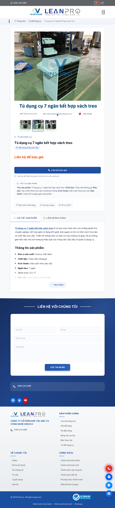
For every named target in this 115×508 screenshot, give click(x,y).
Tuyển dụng (17, 479)
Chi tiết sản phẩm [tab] (25, 218)
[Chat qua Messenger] (109, 485)
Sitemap (78, 504)
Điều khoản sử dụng (69, 484)
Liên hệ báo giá (57, 170)
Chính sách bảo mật (70, 465)
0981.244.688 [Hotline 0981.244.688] (18, 3)
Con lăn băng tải (68, 421)
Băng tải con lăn (68, 435)
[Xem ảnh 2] (38, 125)
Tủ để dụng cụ (23, 137)
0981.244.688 (24, 388)
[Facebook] (13, 403)
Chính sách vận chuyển (71, 470)
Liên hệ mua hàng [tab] (54, 218)
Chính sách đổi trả (69, 475)
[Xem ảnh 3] (50, 125)
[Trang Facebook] (109, 493)
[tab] (54, 115)
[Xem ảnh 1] (25, 125)
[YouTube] (25, 403)
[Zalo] (19, 403)
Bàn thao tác (67, 440)
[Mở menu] (103, 12)
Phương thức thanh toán (72, 479)
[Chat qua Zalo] (109, 477)
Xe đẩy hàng (66, 430)
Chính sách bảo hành (70, 460)
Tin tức (15, 475)
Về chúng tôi (18, 470)
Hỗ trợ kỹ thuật (18, 465)
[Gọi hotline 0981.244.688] (109, 468)
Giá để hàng (66, 426)
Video (14, 460)
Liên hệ (15, 484)
